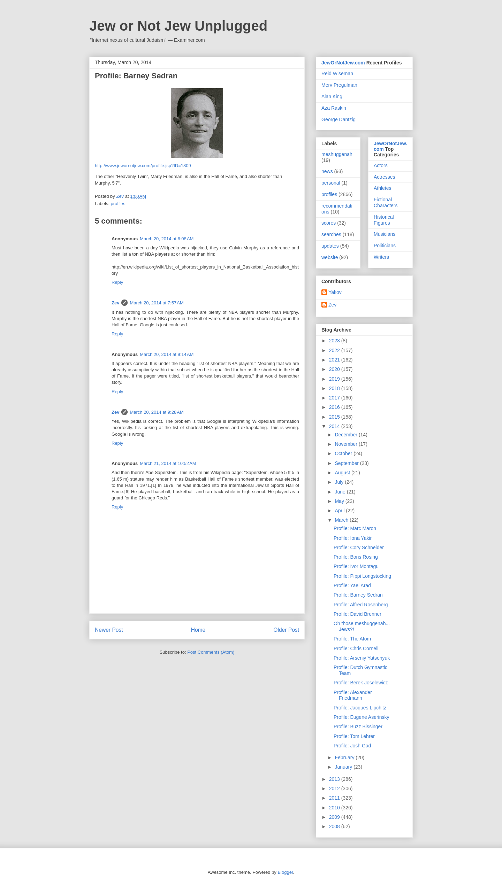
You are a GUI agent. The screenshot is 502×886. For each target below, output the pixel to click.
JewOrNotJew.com (343, 62)
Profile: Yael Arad (352, 585)
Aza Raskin (333, 108)
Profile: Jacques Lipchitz (360, 707)
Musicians (384, 234)
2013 (335, 779)
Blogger (285, 872)
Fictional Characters (385, 202)
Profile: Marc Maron (355, 528)
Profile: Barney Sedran (358, 595)
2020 (335, 369)
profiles (118, 203)
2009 (335, 817)
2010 (335, 807)
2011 (335, 798)
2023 (335, 340)
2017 (335, 398)
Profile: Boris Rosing (356, 557)
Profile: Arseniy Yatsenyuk (362, 658)
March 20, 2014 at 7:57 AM (156, 302)
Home (198, 630)
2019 (335, 379)
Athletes (382, 188)
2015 (335, 417)
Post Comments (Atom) (210, 652)
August (343, 472)
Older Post (286, 630)
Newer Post (109, 630)
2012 (335, 788)
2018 (335, 388)
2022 (335, 350)
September (347, 463)
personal (330, 183)
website (329, 257)
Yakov (335, 292)
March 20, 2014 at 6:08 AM (166, 238)
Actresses (384, 177)
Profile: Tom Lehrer (354, 736)
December (346, 434)
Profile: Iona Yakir (353, 538)
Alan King (331, 96)
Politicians (385, 245)
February (345, 757)
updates (330, 246)
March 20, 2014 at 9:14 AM (166, 354)
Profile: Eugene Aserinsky (361, 717)
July (340, 482)
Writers (381, 257)
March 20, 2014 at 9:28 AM (156, 412)
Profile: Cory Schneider (359, 547)
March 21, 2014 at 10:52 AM (168, 463)
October (344, 453)
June (341, 492)
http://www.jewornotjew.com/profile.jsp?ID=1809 (143, 165)
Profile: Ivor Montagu (356, 566)
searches (331, 234)
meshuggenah (336, 154)
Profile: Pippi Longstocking (362, 576)
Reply (117, 282)
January (344, 767)
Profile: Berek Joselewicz (361, 682)
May (340, 501)
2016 (335, 407)
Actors (381, 165)
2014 (335, 426)
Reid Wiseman (337, 73)
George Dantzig (338, 119)
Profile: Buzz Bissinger (358, 726)
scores (328, 223)
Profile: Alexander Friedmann (353, 695)
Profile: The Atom (352, 639)
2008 (335, 826)
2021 (335, 360)
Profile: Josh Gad (352, 745)
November (346, 444)
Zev (115, 302)
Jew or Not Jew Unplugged (178, 25)
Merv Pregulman (339, 85)
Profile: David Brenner (357, 614)
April (340, 510)
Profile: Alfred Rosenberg (361, 604)
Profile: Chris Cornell (356, 648)
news (327, 171)
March (342, 520)
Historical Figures (384, 220)
